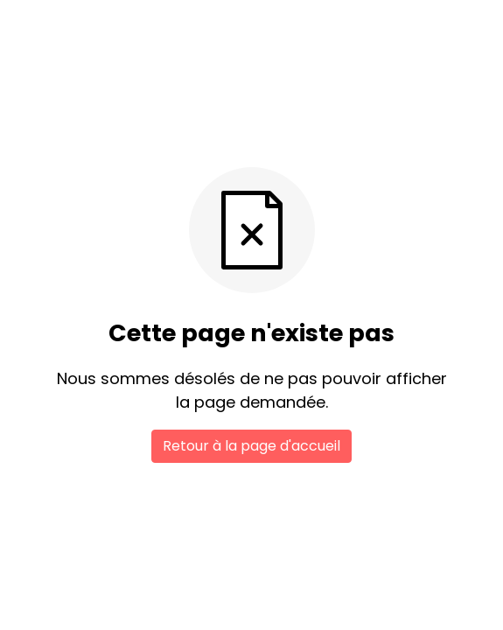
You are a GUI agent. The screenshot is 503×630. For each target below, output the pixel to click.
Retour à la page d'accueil (251, 446)
